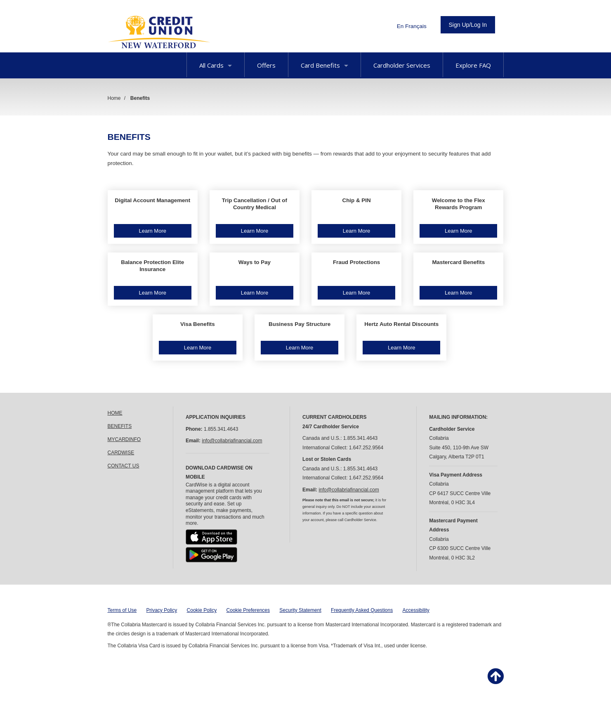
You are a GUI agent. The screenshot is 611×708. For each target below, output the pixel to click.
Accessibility (416, 610)
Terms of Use (122, 610)
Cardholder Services (401, 65)
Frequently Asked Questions (362, 610)
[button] (153, 217)
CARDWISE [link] (121, 452)
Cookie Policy (202, 610)
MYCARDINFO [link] (124, 439)
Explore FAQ (473, 65)
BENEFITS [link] (120, 426)
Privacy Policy (161, 610)
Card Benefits (324, 65)
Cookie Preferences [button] (248, 610)
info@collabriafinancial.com (232, 441)
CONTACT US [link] (123, 466)
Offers (266, 65)
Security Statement (300, 610)
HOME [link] (115, 413)
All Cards (215, 65)
